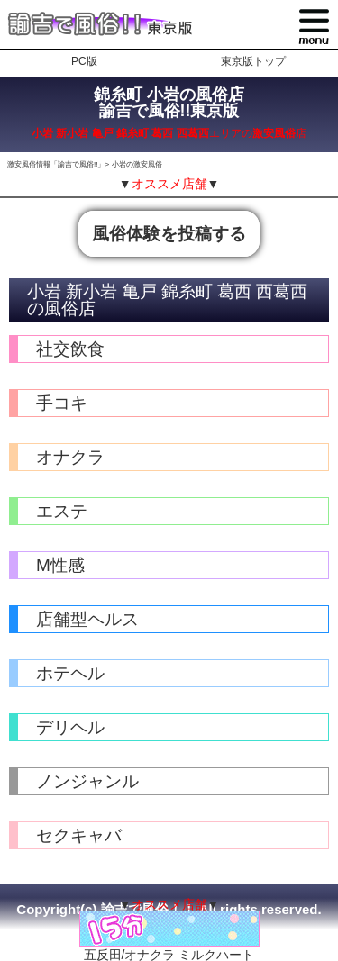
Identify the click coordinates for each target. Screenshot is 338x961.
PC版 (84, 61)
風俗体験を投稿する (169, 233)
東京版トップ (253, 61)
